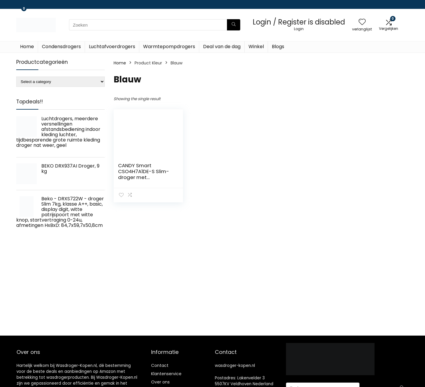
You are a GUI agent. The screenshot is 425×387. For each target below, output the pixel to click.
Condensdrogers (61, 46)
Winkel (256, 46)
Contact (160, 365)
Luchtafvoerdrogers (112, 46)
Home (27, 46)
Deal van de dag (222, 46)
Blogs (278, 46)
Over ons (160, 382)
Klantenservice (166, 374)
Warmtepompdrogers (169, 46)
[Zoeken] (233, 24)
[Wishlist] (362, 22)
